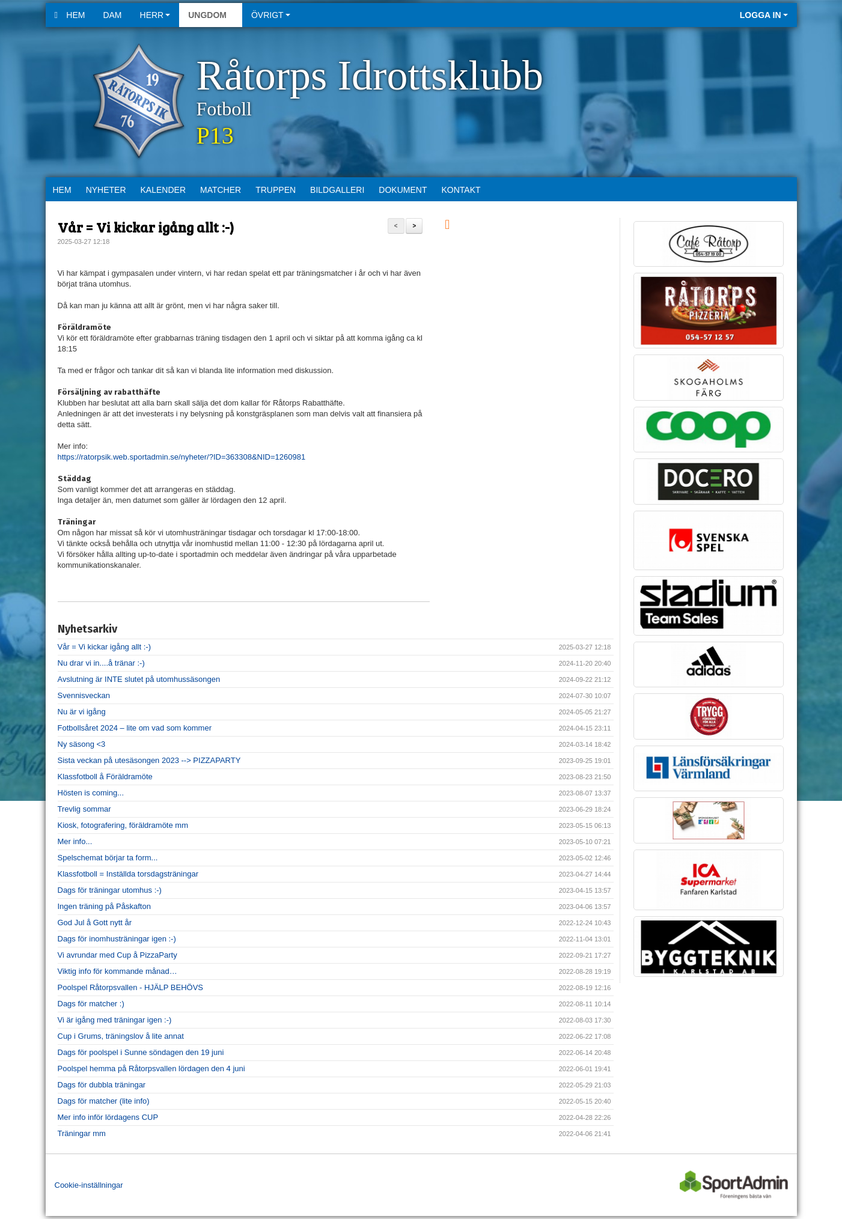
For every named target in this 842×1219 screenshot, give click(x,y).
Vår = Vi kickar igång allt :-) (146, 226)
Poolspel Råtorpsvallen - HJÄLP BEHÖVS (131, 987)
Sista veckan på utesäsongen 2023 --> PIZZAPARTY (149, 760)
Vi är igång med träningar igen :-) (115, 1019)
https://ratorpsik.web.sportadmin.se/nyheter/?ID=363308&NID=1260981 (182, 456)
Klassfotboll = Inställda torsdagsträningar (128, 873)
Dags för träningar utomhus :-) (110, 890)
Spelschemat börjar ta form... (108, 857)
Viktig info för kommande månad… (117, 971)
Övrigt (270, 15)
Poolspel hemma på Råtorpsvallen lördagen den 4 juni (151, 1068)
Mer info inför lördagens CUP (108, 1117)
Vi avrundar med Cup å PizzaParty (117, 954)
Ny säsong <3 (82, 744)
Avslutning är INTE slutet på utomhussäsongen (139, 679)
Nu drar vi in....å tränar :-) (101, 662)
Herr (155, 15)
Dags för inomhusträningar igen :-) (117, 938)
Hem (70, 15)
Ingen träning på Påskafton (104, 906)
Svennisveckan (84, 695)
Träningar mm (82, 1133)
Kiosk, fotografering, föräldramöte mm (123, 825)
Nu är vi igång (82, 711)
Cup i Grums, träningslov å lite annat (121, 1036)
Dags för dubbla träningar (102, 1084)
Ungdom (210, 15)
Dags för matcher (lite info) (104, 1100)
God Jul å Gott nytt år (95, 922)
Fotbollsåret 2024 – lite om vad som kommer (135, 727)
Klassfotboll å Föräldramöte (105, 776)
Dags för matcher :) (91, 1003)
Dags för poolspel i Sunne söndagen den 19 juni (141, 1052)
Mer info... (75, 841)
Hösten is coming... (91, 792)
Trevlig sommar (84, 808)
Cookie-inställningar (89, 1185)
